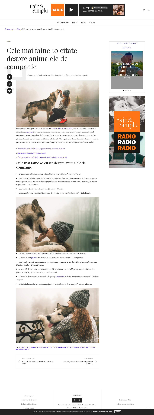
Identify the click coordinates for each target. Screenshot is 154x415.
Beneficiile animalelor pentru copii (32, 153)
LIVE (86, 8)
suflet (27, 349)
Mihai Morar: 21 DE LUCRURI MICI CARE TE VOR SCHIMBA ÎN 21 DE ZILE (127, 71)
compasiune (60, 276)
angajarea (29, 132)
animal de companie (28, 348)
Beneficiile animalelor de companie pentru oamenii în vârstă (41, 149)
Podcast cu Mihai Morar (28, 404)
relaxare (20, 349)
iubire (92, 348)
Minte (74, 23)
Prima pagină (10, 29)
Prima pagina (29, 396)
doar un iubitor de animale (61, 128)
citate (46, 348)
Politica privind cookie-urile (102, 412)
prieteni (34, 257)
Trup (83, 23)
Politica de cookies (125, 400)
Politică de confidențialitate (125, 404)
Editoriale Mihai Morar (29, 400)
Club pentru (63, 23)
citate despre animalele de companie (64, 348)
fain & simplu (85, 348)
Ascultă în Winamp (99, 8)
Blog (19, 29)
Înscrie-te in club (29, 408)
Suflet (92, 23)
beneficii (40, 348)
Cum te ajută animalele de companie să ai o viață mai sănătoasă (42, 157)
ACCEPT (118, 411)
